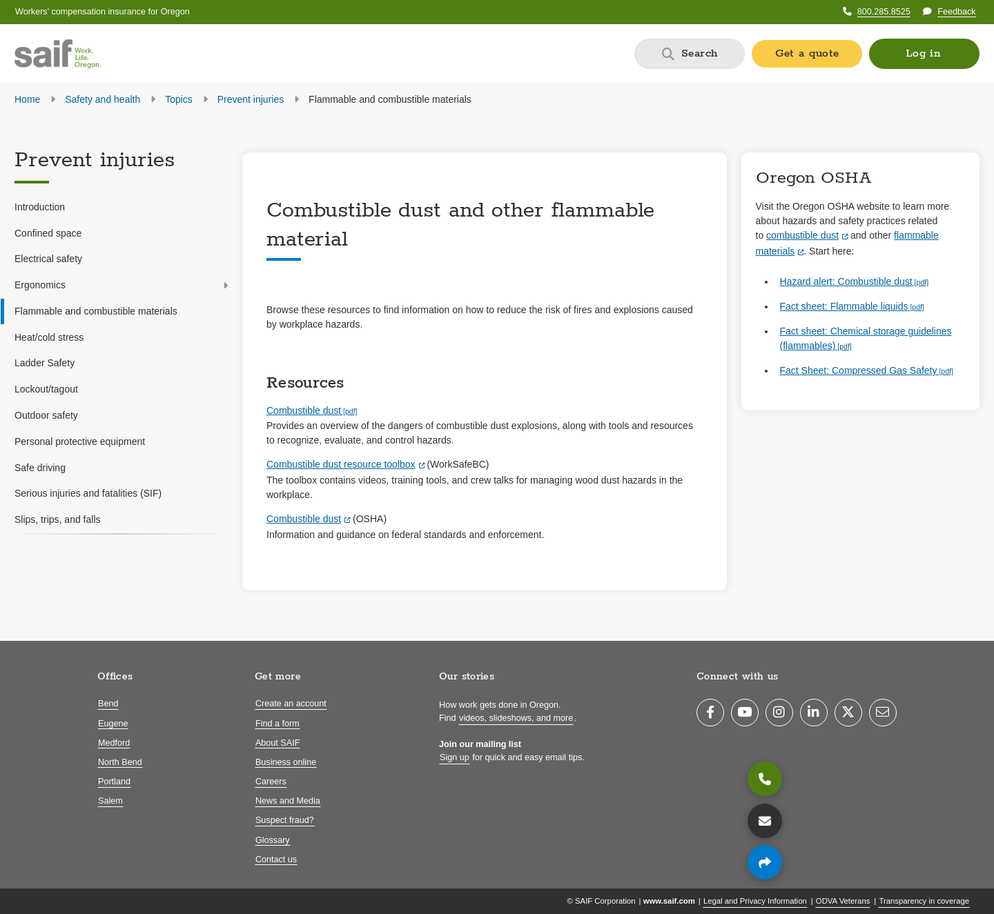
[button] (924, 54)
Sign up (454, 757)
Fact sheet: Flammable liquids (844, 306)
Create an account (291, 703)
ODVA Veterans (843, 901)
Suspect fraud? (284, 820)
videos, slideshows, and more (516, 718)
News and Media (287, 801)
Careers (270, 781)
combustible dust (802, 235)
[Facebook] (710, 712)
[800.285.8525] (765, 779)
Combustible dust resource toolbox (341, 464)
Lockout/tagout (46, 389)
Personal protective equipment (79, 441)
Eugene (113, 723)
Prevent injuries (249, 99)
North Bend (120, 762)
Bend (108, 703)
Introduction (39, 206)
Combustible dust (303, 410)
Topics (179, 99)
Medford (114, 743)
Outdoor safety (46, 415)
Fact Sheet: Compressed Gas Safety (858, 370)
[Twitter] (848, 712)
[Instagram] (779, 712)
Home (27, 99)
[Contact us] (765, 821)
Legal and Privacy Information (755, 901)
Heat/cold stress (49, 337)
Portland (114, 781)
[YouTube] (745, 712)
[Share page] (765, 862)
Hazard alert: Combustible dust (846, 281)
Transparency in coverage (924, 901)
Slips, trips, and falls (57, 519)
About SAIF (277, 743)
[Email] (883, 712)
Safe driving (40, 467)
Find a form (277, 723)
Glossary (272, 840)
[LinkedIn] (814, 712)
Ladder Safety (44, 362)
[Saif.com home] (57, 54)
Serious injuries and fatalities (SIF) (88, 493)
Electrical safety (48, 258)
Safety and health (102, 99)
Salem (110, 801)
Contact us (276, 859)
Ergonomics (121, 284)
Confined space (47, 233)
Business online (285, 762)
